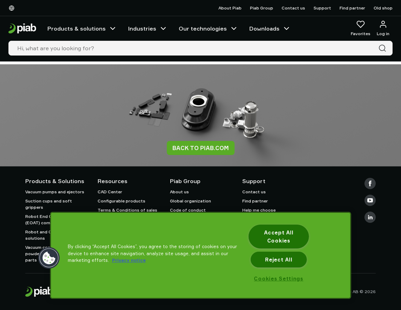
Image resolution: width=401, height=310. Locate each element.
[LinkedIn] (370, 217)
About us (179, 191)
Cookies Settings (278, 279)
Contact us (293, 8)
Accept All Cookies (278, 237)
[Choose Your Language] (13, 8)
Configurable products (121, 201)
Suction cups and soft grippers (48, 204)
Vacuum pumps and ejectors (54, 191)
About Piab (230, 8)
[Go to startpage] (22, 29)
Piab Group (261, 8)
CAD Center (110, 191)
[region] (200, 255)
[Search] (383, 48)
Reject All (278, 260)
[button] (49, 258)
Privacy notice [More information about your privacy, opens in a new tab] (129, 260)
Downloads (270, 28)
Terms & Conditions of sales (127, 210)
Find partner (352, 8)
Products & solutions (82, 28)
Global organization (190, 201)
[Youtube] (370, 200)
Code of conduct (188, 210)
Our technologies (208, 28)
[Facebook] (370, 183)
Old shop (383, 8)
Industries (147, 28)
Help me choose (259, 210)
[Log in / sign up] (383, 28)
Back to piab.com (200, 147)
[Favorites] (361, 28)
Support (322, 8)
